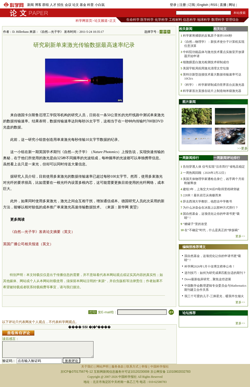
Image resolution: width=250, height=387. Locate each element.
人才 (53, 5)
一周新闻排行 (189, 158)
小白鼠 (100, 5)
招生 (60, 5)
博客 (38, 5)
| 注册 (182, 5)
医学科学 (147, 20)
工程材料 (175, 20)
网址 (232, 5)
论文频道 (101, 21)
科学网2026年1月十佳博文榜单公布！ (209, 266)
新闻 (30, 5)
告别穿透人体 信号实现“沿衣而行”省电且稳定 (214, 166)
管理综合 (232, 20)
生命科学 (133, 20)
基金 (83, 5)
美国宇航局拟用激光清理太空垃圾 (206, 68)
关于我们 (87, 366)
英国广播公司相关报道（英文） (28, 244)
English (202, 5)
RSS (214, 5)
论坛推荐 (189, 313)
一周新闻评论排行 (226, 158)
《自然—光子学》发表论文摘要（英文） (42, 232)
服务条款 (117, 366)
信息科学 (189, 20)
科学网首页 (84, 21)
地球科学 (203, 20)
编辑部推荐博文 (194, 247)
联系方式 (132, 366)
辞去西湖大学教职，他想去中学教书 (207, 201)
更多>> (240, 236)
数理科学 (218, 20)
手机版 (243, 5)
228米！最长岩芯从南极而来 (202, 195)
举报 (144, 366)
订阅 (191, 5)
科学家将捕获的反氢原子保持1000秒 (207, 35)
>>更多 (242, 148)
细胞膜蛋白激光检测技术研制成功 (206, 62)
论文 (75, 5)
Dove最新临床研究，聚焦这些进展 (207, 279)
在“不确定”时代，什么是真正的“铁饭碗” (211, 230)
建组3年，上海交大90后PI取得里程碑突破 (211, 189)
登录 (174, 5)
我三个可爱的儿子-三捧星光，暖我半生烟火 (214, 296)
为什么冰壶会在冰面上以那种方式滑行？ (210, 207)
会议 (68, 5)
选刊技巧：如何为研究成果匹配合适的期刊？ (215, 273)
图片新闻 (189, 102)
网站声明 (102, 366)
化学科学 (161, 20)
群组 (45, 5)
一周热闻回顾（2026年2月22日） (205, 173)
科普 (90, 5)
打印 (92, 312)
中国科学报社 (159, 366)
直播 (223, 5)
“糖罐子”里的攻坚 (195, 224)
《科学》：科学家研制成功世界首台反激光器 (213, 85)
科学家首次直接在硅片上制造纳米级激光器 (212, 91)
